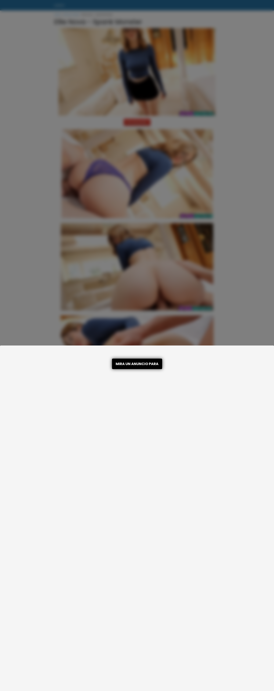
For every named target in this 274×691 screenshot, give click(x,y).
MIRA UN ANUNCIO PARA (137, 363)
